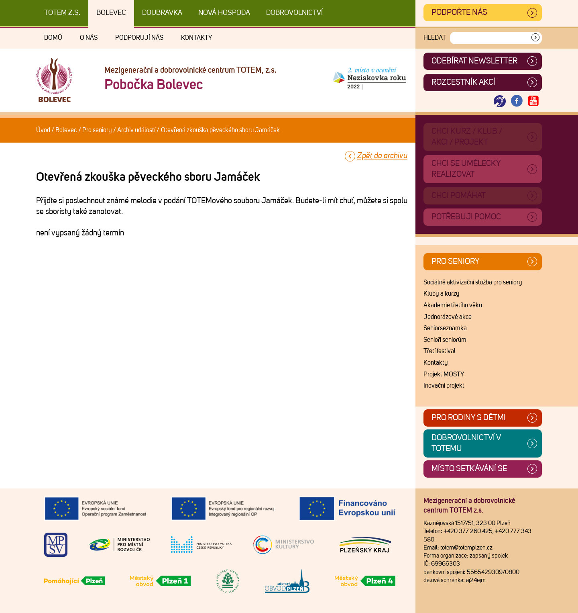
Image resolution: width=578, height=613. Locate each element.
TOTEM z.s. (62, 12)
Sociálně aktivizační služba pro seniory (472, 282)
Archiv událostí (136, 130)
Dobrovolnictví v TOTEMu (466, 443)
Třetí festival (439, 351)
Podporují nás (139, 38)
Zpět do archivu (382, 156)
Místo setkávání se (469, 469)
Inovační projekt (443, 385)
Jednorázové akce (447, 317)
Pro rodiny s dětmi (468, 418)
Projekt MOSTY (443, 374)
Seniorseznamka (445, 328)
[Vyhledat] (535, 38)
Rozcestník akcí (463, 82)
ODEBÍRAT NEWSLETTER (474, 61)
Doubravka (162, 12)
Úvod (43, 130)
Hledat (434, 38)
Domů (53, 38)
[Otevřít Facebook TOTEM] (516, 101)
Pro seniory (97, 130)
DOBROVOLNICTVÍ (294, 12)
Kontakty (196, 38)
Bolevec (111, 12)
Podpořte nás (459, 12)
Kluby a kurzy (441, 293)
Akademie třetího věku (452, 305)
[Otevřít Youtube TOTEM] (533, 101)
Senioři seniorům (444, 340)
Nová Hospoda (224, 12)
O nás (89, 38)
